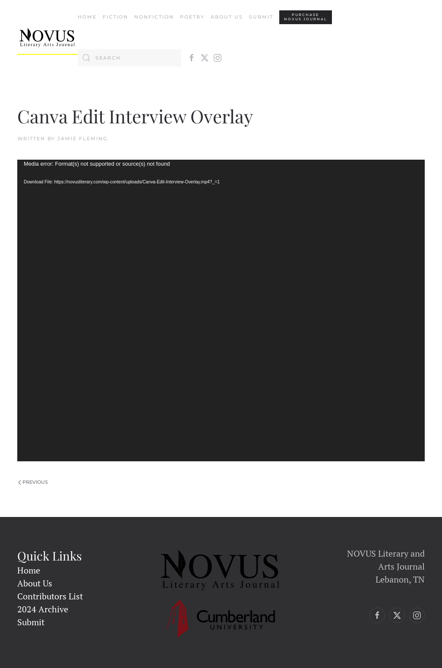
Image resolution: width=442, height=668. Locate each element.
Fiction (115, 17)
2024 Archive (42, 609)
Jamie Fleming (82, 138)
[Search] (129, 57)
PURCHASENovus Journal (305, 17)
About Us (227, 17)
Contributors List (50, 596)
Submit (261, 17)
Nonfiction (154, 17)
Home (87, 17)
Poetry (192, 17)
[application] (221, 310)
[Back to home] (47, 37)
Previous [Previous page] (33, 482)
